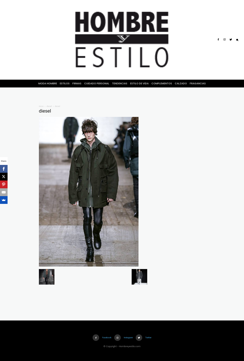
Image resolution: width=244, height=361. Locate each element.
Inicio (41, 106)
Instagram (128, 337)
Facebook (106, 337)
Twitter (148, 337)
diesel (49, 106)
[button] (237, 40)
